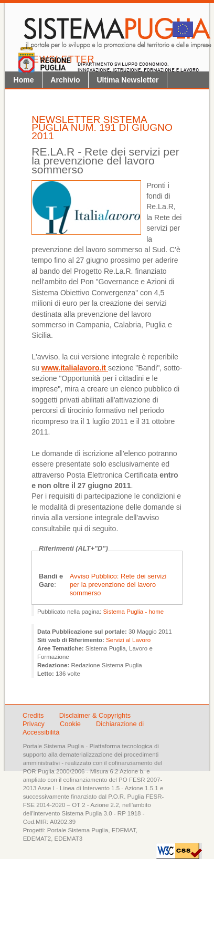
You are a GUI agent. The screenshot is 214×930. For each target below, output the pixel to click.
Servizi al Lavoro (128, 640)
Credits (33, 715)
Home (24, 80)
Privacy (35, 724)
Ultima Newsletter (127, 80)
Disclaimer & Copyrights (95, 715)
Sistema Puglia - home (133, 611)
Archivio (65, 80)
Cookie (71, 724)
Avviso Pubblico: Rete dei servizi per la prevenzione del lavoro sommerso (118, 584)
